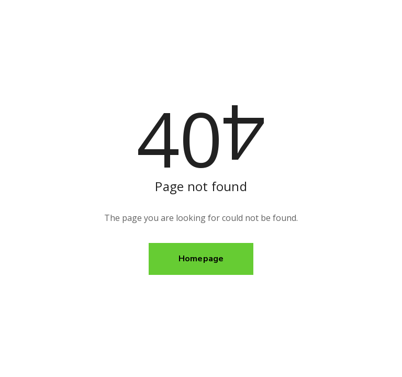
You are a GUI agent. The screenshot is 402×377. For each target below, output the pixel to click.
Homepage (201, 258)
